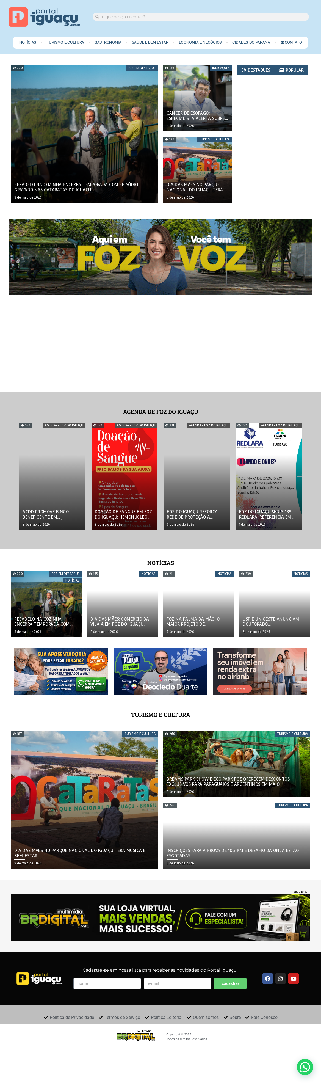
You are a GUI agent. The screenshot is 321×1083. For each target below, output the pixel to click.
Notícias (28, 42)
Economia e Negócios (200, 42)
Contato (291, 42)
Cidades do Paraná (251, 42)
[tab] (256, 70)
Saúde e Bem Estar (150, 42)
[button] (305, 1067)
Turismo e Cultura (65, 42)
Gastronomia (108, 42)
